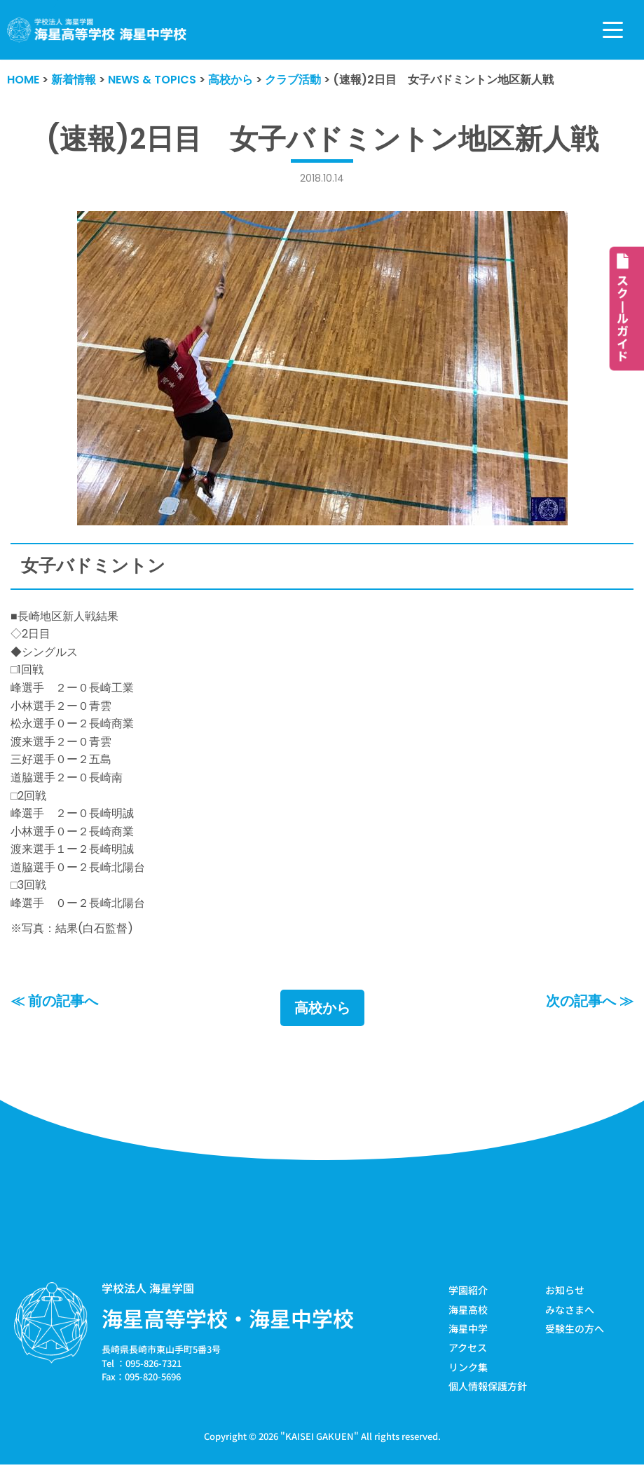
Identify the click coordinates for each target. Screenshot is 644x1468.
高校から (322, 1008)
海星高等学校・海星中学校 (228, 1317)
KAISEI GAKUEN (319, 1436)
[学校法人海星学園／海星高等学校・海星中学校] (97, 30)
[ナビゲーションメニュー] (612, 30)
